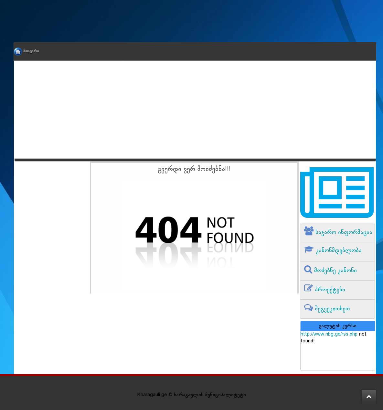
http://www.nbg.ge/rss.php (329, 334)
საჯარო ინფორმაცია (343, 232)
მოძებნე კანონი (334, 270)
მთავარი (31, 51)
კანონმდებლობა (338, 250)
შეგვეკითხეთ (331, 309)
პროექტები (329, 290)
